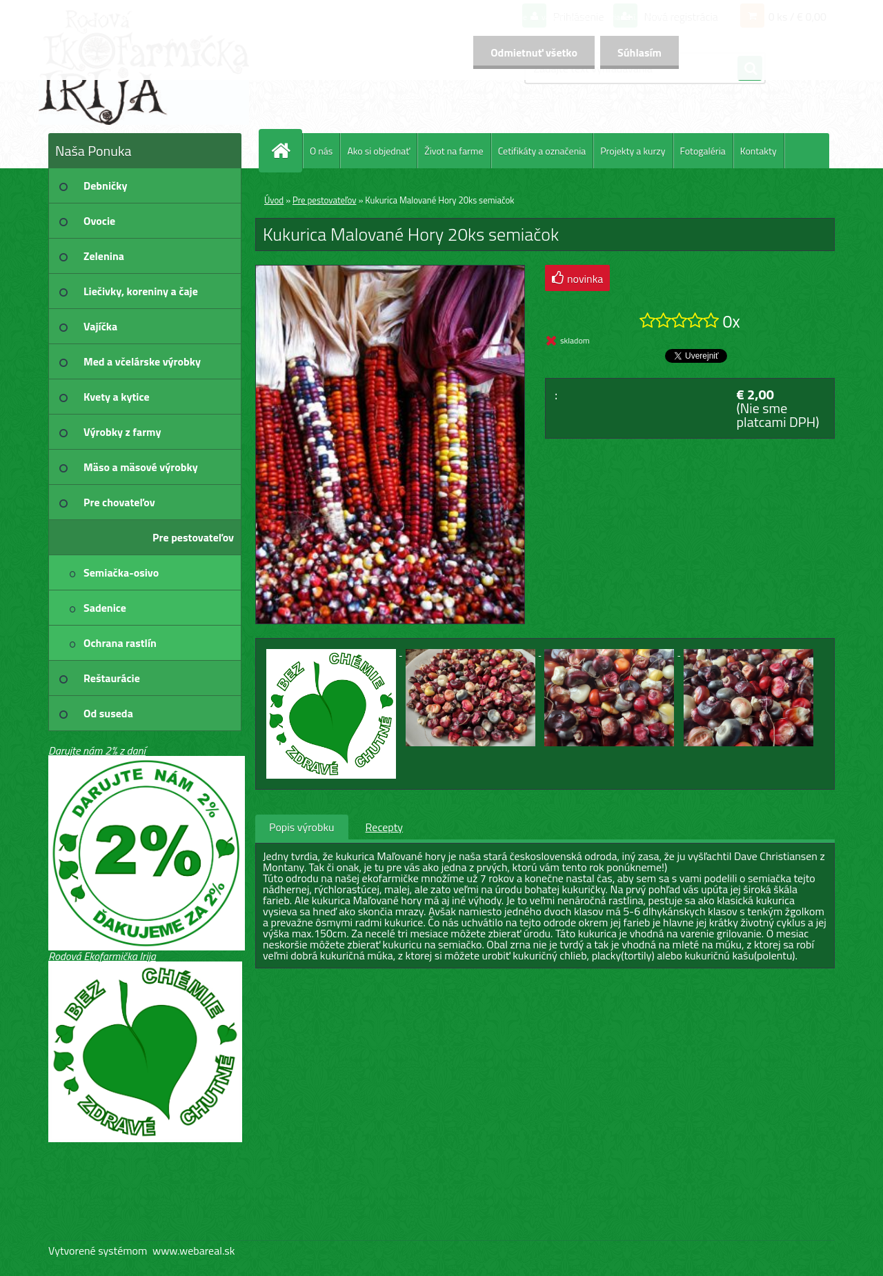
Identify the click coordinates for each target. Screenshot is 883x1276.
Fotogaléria (703, 150)
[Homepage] (286, 150)
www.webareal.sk (193, 1250)
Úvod (274, 200)
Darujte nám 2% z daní (97, 750)
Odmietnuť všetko (533, 52)
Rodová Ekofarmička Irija (102, 956)
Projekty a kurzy (632, 150)
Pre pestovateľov (324, 200)
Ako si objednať (378, 150)
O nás (321, 150)
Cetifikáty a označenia (542, 150)
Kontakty (758, 150)
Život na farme (453, 150)
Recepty (384, 827)
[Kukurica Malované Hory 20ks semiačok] (390, 271)
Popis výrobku (302, 827)
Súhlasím (639, 52)
